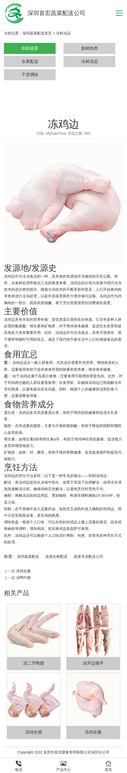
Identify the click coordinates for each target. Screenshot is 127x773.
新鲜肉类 (89, 48)
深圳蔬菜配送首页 (37, 33)
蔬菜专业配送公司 (88, 556)
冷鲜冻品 (63, 33)
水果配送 (30, 61)
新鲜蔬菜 (30, 48)
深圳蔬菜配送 (28, 556)
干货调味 (30, 74)
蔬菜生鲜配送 (56, 556)
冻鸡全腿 (23, 571)
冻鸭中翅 (23, 577)
